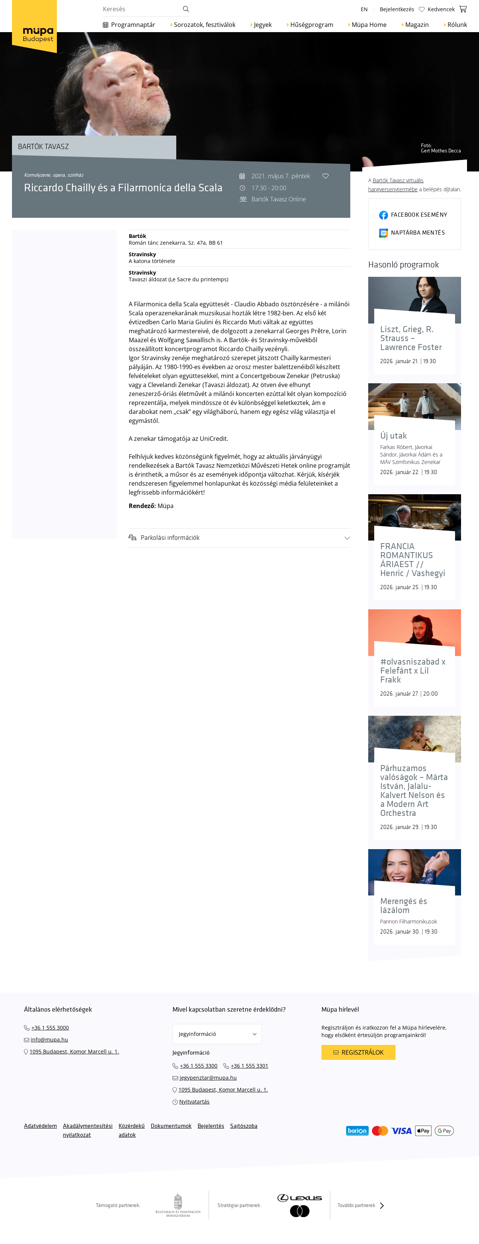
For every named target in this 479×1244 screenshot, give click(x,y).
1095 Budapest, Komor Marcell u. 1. (74, 1051)
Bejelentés (211, 1126)
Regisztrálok (358, 1052)
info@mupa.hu (49, 1039)
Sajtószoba (243, 1126)
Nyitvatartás (194, 1101)
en (364, 9)
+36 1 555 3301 (249, 1065)
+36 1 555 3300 (198, 1065)
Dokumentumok (171, 1126)
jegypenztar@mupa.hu (208, 1077)
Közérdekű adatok (132, 1131)
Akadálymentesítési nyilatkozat (88, 1131)
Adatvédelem (40, 1126)
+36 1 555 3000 (50, 1027)
